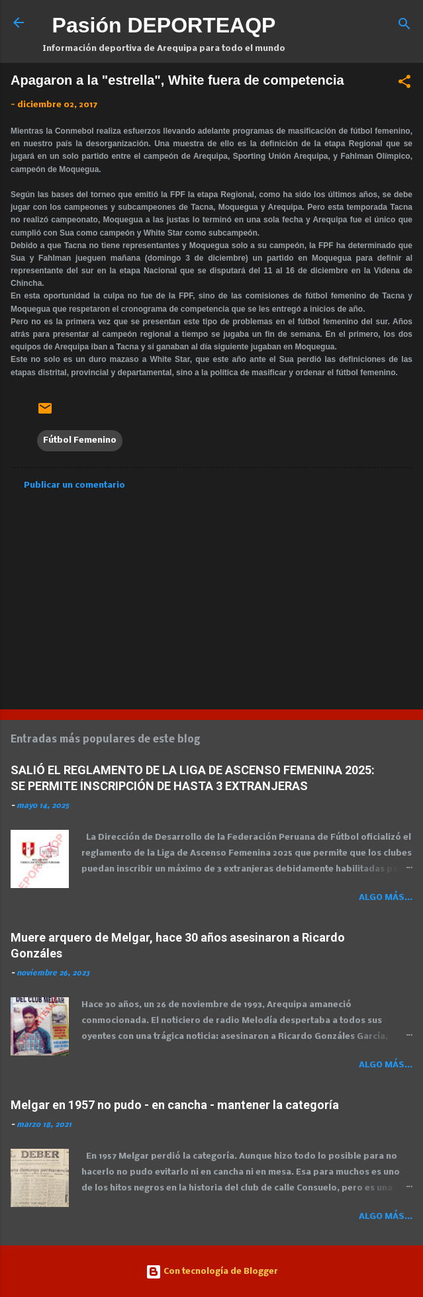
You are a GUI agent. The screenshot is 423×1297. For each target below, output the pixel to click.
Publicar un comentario (74, 485)
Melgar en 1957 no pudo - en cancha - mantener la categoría (175, 1105)
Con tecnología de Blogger (212, 1271)
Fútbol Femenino (80, 440)
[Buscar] (404, 27)
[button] (404, 84)
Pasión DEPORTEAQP (164, 25)
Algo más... (385, 897)
